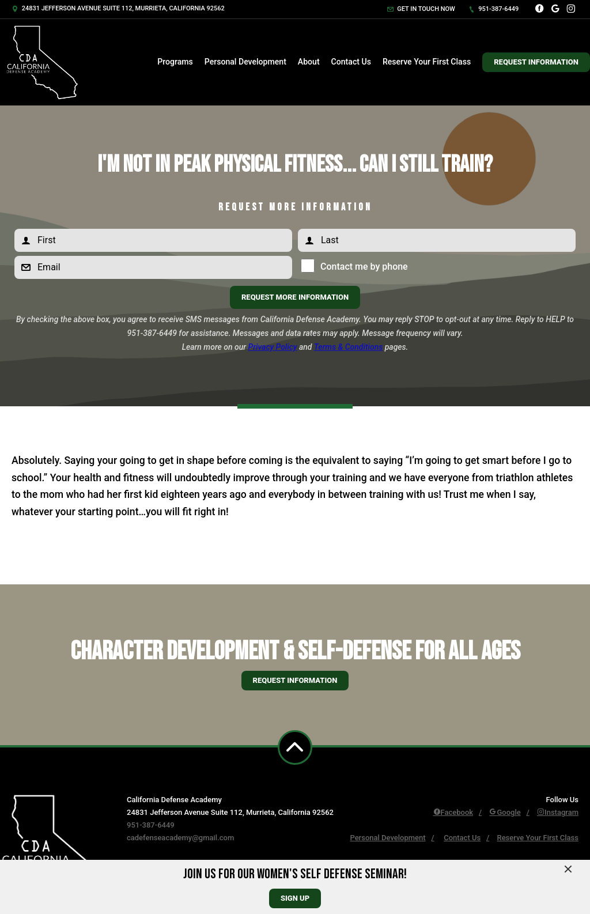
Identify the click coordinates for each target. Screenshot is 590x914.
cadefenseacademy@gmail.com (180, 837)
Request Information (536, 62)
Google (504, 812)
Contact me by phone (361, 266)
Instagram (557, 812)
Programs (175, 61)
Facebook (453, 812)
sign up (295, 898)
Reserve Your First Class (427, 61)
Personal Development (245, 61)
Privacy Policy (272, 347)
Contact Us (351, 61)
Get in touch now (421, 9)
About (309, 61)
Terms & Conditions (348, 347)
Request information (295, 680)
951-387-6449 (493, 9)
